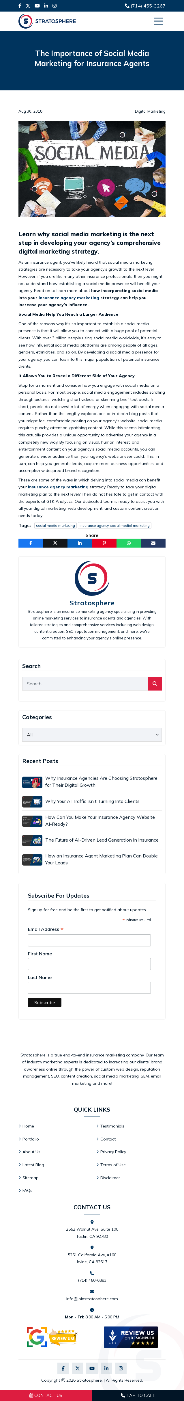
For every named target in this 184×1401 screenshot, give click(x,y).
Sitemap (30, 1177)
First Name (40, 954)
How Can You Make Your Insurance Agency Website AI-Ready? (100, 820)
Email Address (46, 929)
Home (28, 1126)
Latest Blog (33, 1164)
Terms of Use (113, 1164)
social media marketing (55, 525)
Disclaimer (110, 1177)
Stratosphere (92, 603)
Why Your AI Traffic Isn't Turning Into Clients (92, 801)
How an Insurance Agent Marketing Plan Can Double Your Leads (101, 859)
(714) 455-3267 (145, 6)
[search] (155, 684)
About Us (31, 1151)
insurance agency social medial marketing (115, 525)
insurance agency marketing (69, 297)
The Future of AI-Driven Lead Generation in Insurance (102, 840)
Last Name (40, 977)
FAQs (27, 1190)
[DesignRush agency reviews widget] (131, 1337)
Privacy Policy (113, 1151)
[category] (92, 735)
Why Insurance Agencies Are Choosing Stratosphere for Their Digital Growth (101, 781)
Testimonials (112, 1126)
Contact (108, 1139)
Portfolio (30, 1139)
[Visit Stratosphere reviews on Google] (53, 1337)
